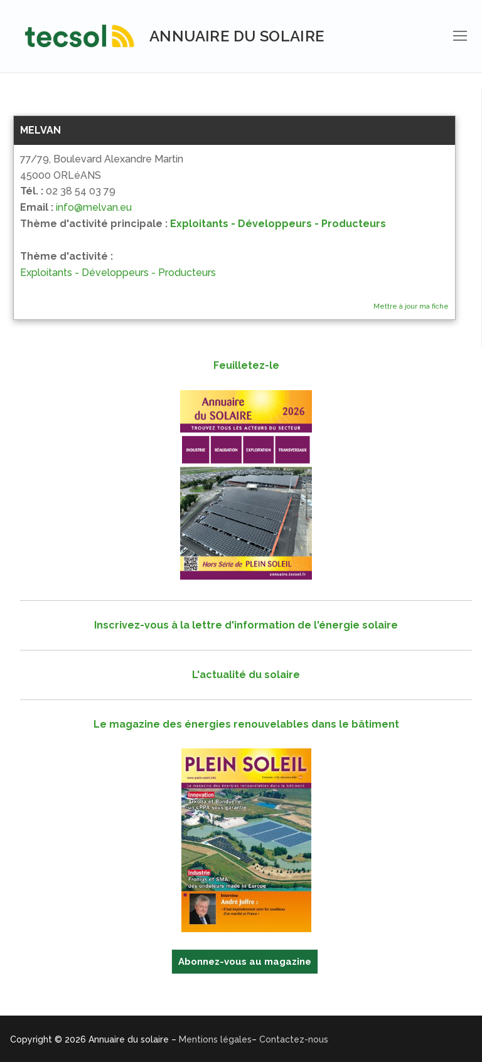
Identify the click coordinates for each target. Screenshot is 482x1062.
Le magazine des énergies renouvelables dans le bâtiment (246, 724)
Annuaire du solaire (236, 36)
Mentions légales (215, 1039)
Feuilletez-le (246, 365)
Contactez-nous (293, 1039)
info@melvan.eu (94, 207)
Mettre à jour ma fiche (411, 306)
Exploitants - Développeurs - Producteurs (278, 224)
